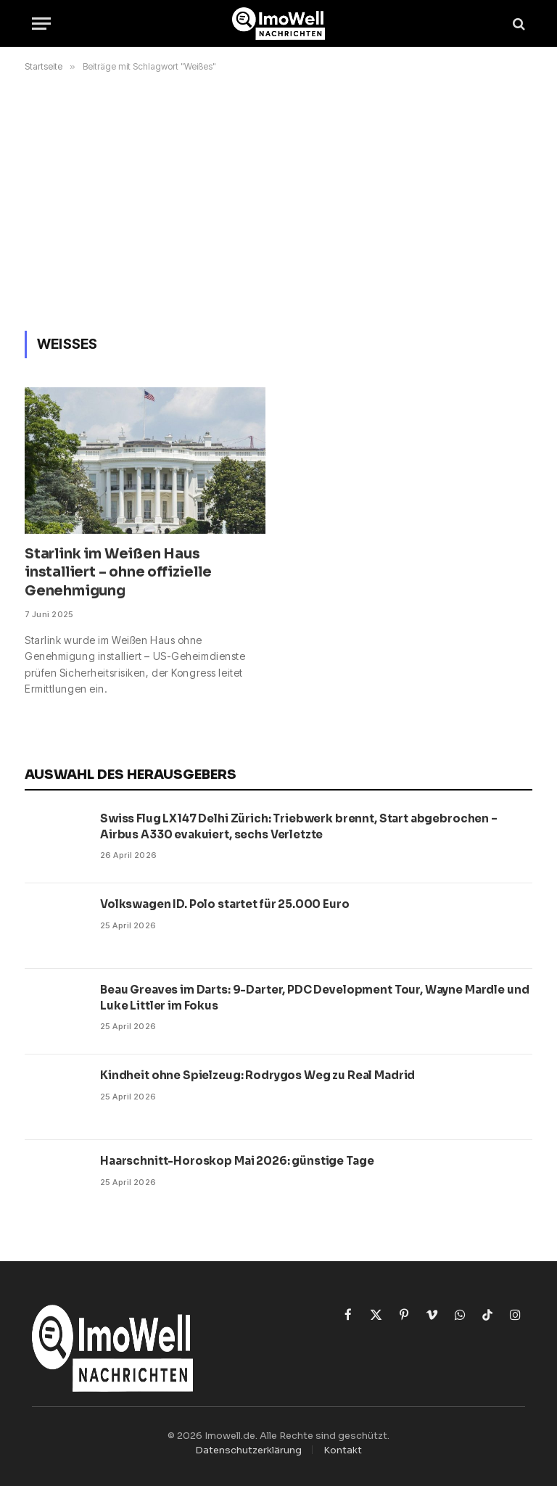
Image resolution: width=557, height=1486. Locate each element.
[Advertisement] (278, 198)
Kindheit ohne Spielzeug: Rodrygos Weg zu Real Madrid (257, 1075)
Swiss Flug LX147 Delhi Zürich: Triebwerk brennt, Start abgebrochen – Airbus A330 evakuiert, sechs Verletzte (299, 826)
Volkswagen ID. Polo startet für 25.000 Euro (225, 904)
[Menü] (41, 23)
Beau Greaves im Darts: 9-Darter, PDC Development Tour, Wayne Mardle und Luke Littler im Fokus (314, 997)
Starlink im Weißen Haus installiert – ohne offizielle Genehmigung (118, 572)
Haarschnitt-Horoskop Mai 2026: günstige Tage (237, 1161)
